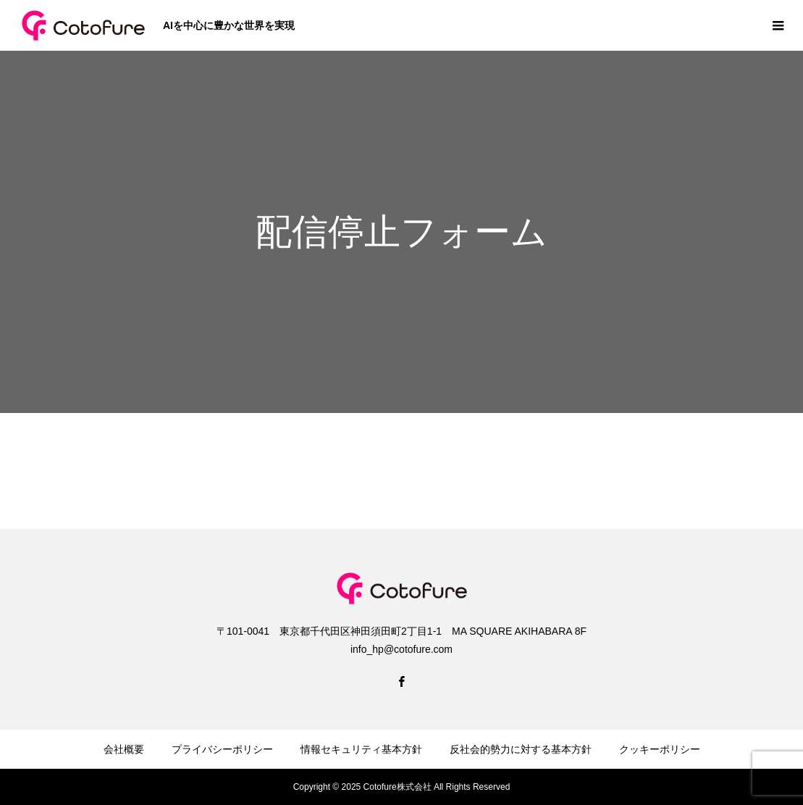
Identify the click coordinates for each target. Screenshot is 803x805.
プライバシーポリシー (222, 749)
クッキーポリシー (659, 749)
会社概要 (124, 749)
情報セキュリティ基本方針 (361, 749)
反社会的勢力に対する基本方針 (521, 749)
